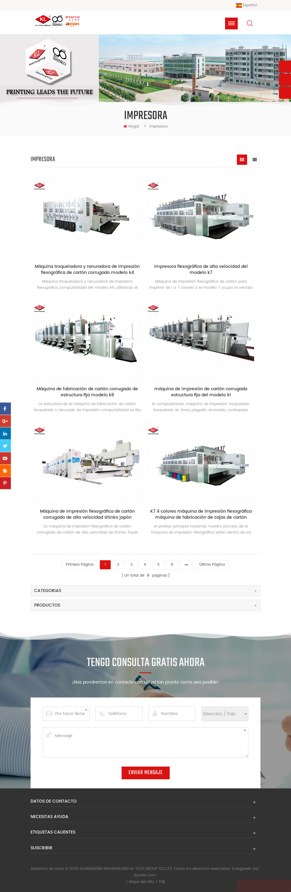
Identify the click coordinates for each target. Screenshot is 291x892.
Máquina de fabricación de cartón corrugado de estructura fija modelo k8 (88, 394)
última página (212, 564)
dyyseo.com (145, 874)
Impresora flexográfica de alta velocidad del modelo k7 (203, 272)
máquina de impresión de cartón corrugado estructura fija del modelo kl (203, 394)
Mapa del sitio (141, 881)
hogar (131, 128)
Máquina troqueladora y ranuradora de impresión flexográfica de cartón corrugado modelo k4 (88, 272)
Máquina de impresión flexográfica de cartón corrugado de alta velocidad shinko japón (88, 515)
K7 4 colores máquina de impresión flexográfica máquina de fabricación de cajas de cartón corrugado (203, 515)
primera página (79, 564)
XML (162, 881)
